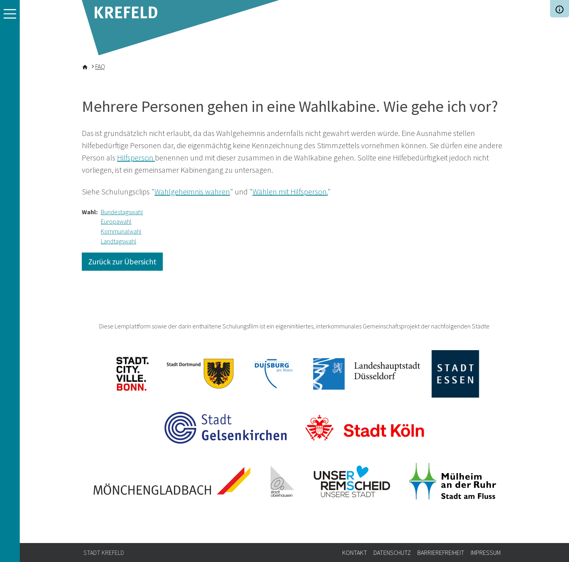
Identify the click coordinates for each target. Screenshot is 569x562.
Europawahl (116, 221)
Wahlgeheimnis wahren (192, 191)
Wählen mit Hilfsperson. (290, 191)
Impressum (486, 552)
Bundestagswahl (122, 212)
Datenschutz (392, 552)
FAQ (100, 66)
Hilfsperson (136, 157)
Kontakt (354, 552)
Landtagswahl (118, 241)
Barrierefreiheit (440, 552)
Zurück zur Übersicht (122, 261)
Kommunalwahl (121, 231)
